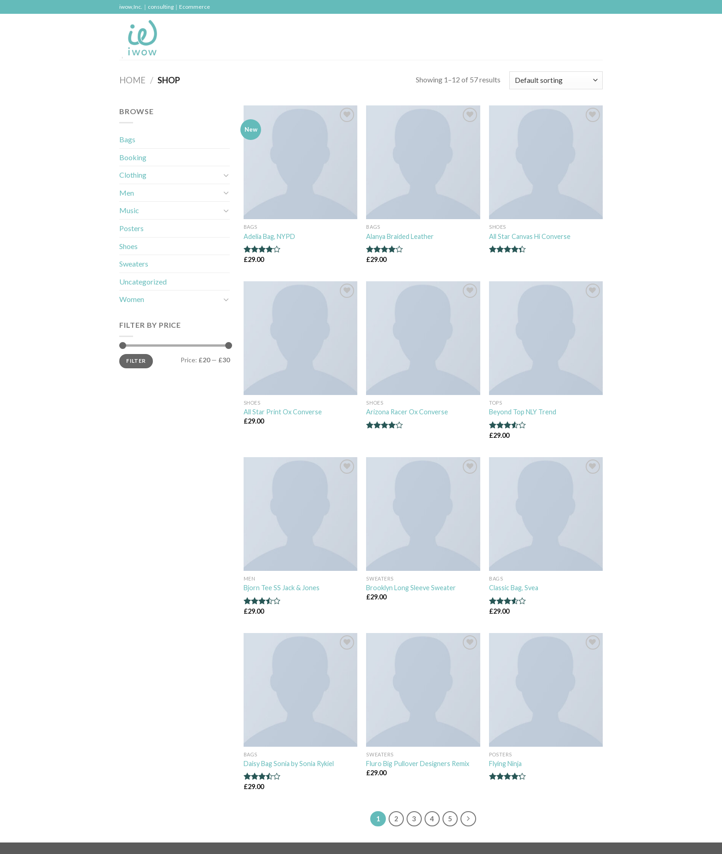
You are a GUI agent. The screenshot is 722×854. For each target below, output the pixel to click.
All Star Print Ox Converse (283, 412)
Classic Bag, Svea (513, 588)
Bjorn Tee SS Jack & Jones (282, 588)
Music (129, 210)
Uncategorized (143, 281)
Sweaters (133, 263)
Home (132, 80)
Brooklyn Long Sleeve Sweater (411, 588)
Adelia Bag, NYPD (269, 236)
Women (131, 299)
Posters (131, 228)
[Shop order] (556, 80)
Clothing (132, 174)
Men (126, 192)
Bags (127, 139)
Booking (132, 157)
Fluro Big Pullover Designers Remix (417, 763)
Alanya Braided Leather (400, 236)
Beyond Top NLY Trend (522, 412)
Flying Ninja (505, 763)
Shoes (128, 246)
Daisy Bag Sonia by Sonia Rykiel (289, 763)
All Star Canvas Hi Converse (530, 236)
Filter (136, 360)
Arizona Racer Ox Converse (407, 412)
